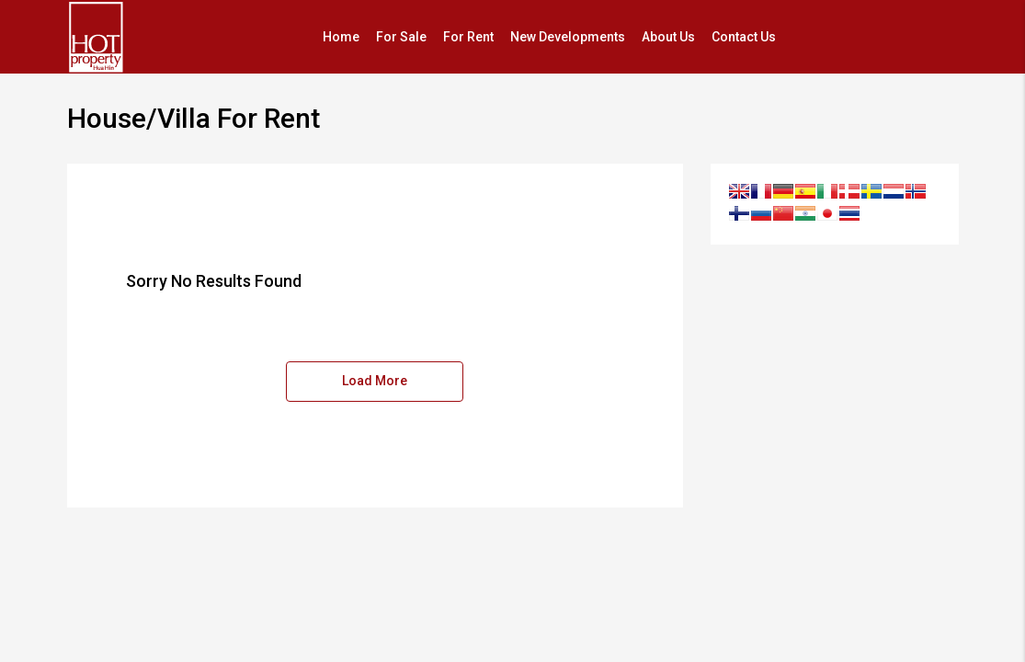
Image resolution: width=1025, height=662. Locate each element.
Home (341, 36)
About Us (668, 36)
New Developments (567, 36)
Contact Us (744, 36)
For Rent (468, 36)
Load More (374, 380)
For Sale (401, 36)
